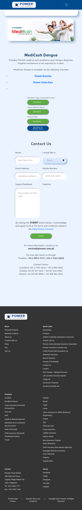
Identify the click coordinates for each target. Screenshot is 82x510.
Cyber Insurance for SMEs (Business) (56, 412)
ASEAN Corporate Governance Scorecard (58, 337)
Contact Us (47, 365)
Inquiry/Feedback (23, 184)
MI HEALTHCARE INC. (51, 386)
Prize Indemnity (48, 454)
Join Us (7, 351)
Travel (7, 440)
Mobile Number (49, 168)
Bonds (45, 401)
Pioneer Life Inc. (49, 340)
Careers (46, 369)
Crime (45, 408)
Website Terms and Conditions (33, 500)
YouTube (46, 483)
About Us (8, 337)
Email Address (22, 168)
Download (40, 102)
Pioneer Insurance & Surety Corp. (55, 347)
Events (45, 419)
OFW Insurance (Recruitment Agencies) (57, 447)
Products (46, 333)
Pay (6, 347)
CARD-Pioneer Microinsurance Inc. (56, 351)
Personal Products (11, 330)
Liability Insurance (49, 433)
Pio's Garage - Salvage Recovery (55, 372)
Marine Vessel (48, 436)
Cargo (45, 405)
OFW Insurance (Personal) (14, 433)
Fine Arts (8, 412)
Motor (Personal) (11, 429)
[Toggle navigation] (66, 4)
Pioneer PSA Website (51, 362)
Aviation (46, 398)
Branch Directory (49, 358)
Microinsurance (10, 426)
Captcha (46, 184)
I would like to (48, 153)
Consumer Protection (50, 383)
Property (46, 457)
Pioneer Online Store (43, 82)
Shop (7, 344)
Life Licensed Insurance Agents (54, 376)
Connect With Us (11, 340)
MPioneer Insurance (50, 355)
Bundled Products (11, 401)
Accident (8, 398)
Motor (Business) (49, 443)
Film (44, 422)
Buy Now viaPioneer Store (38, 128)
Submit (41, 236)
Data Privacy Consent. (43, 229)
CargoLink (46, 379)
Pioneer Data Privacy (13, 500)
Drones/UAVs (10, 408)
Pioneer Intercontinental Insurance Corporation (60, 344)
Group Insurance (49, 429)
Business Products (11, 333)
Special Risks (48, 461)
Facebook (46, 473)
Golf (6, 415)
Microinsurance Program (52, 440)
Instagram (46, 480)
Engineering (47, 415)
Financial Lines (48, 426)
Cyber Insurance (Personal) (15, 405)
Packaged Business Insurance (54, 451)
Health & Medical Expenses (15, 419)
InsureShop (47, 330)
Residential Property (12, 436)
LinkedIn (46, 487)
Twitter (45, 476)
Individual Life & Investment (15, 423)
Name (18, 153)
